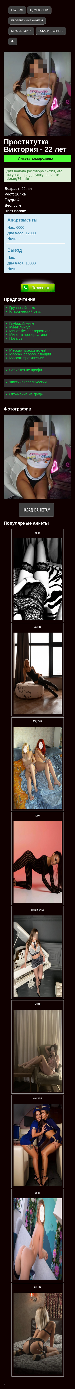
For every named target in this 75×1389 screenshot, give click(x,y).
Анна (37, 532)
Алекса (37, 1287)
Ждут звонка (39, 10)
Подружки (37, 721)
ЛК (12, 41)
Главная (17, 10)
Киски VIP (37, 1098)
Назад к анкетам (36, 510)
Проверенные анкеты (27, 20)
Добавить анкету (50, 30)
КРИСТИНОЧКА (37, 909)
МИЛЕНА (37, 626)
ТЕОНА (37, 815)
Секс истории (21, 30)
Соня (37, 1192)
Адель (37, 1004)
